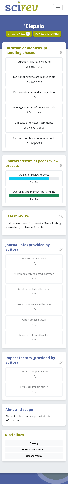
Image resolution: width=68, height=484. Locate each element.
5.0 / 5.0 (34, 195)
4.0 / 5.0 (34, 178)
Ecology (34, 443)
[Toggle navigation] (58, 7)
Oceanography (34, 455)
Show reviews (19, 33)
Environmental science (34, 449)
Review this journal (47, 33)
